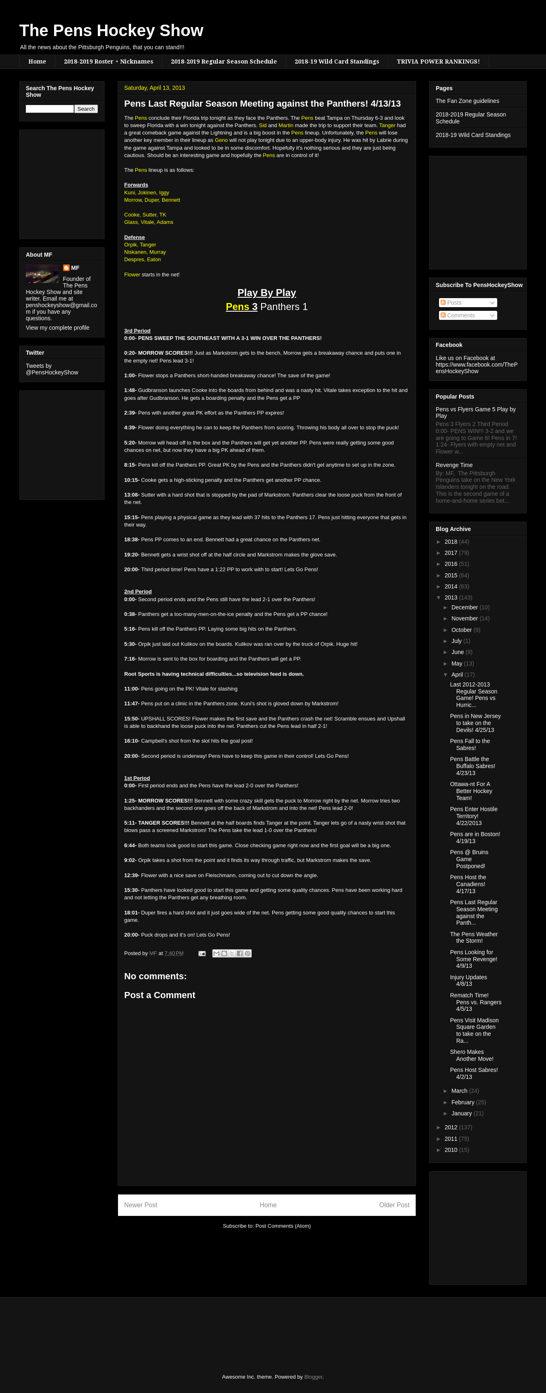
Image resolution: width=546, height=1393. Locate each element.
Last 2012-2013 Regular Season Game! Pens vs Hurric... (473, 694)
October (462, 630)
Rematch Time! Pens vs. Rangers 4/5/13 (476, 1002)
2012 (452, 1127)
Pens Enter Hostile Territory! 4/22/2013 (474, 816)
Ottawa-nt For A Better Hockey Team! (471, 791)
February (463, 1102)
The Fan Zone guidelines (467, 101)
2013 (452, 597)
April (457, 674)
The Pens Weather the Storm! (474, 937)
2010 (452, 1150)
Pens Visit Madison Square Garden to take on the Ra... (474, 1030)
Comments (458, 315)
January (462, 1113)
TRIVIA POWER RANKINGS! (438, 61)
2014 (452, 586)
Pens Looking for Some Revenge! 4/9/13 (473, 959)
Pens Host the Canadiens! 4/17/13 (468, 884)
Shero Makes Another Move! (472, 1055)
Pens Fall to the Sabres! (470, 744)
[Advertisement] (50, 182)
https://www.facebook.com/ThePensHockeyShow (477, 367)
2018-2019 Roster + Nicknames (108, 61)
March (460, 1090)
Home (37, 61)
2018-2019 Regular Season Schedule (224, 61)
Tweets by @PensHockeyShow (52, 369)
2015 (452, 575)
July (457, 641)
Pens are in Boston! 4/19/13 (475, 837)
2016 (452, 564)
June (458, 652)
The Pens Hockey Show (111, 30)
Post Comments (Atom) (283, 1226)
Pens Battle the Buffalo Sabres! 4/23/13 (472, 766)
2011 (452, 1138)
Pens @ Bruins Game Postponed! (469, 859)
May (457, 663)
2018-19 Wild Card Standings (337, 61)
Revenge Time (454, 465)
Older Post (394, 1204)
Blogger (313, 1377)
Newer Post (140, 1204)
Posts (451, 302)
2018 (452, 541)
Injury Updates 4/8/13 (468, 980)
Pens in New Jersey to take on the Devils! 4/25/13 (475, 723)
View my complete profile (57, 327)
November (465, 618)
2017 (452, 552)
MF (75, 267)
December (465, 607)
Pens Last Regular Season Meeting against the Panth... (474, 912)
